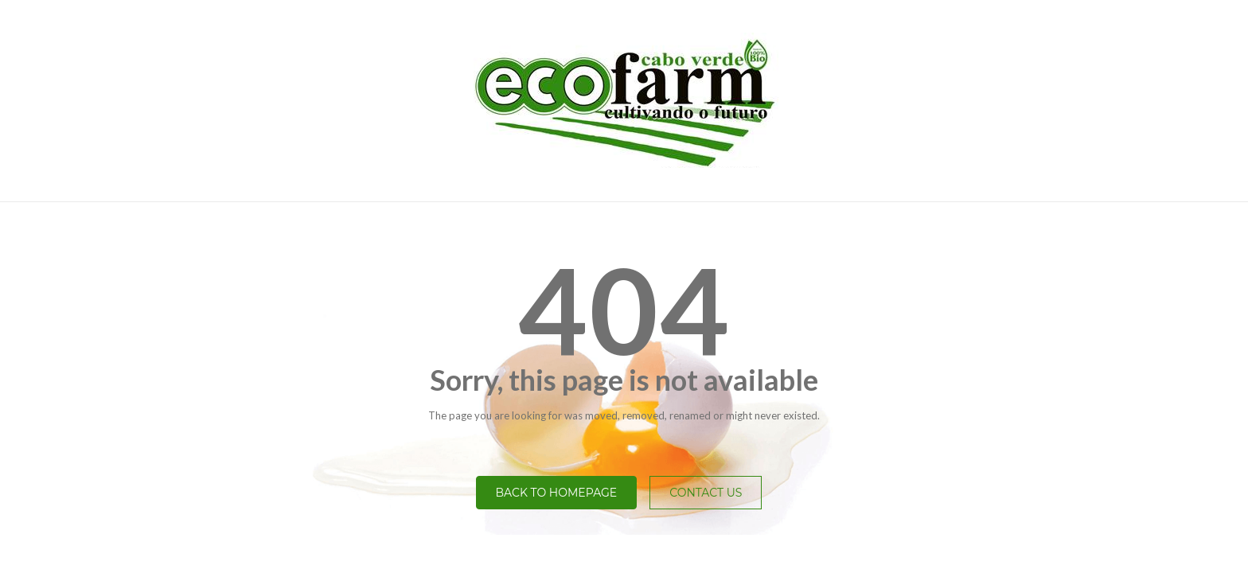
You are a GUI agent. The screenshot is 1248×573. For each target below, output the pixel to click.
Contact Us (705, 492)
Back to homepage (557, 492)
